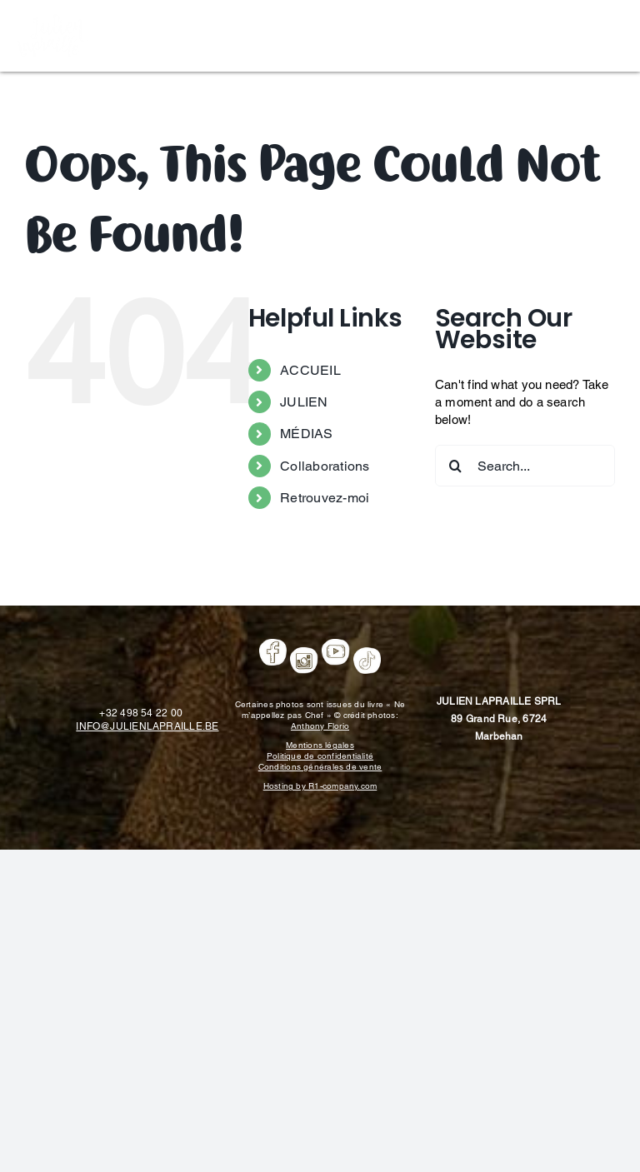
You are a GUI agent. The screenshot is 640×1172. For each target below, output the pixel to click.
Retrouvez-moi (324, 498)
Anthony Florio (320, 726)
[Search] (456, 465)
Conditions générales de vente (320, 766)
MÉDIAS (306, 433)
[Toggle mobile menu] (614, 33)
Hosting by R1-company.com (320, 786)
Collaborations (324, 466)
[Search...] (525, 465)
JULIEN (304, 402)
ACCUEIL (310, 370)
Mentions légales (320, 745)
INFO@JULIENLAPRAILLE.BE (147, 726)
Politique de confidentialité (320, 756)
